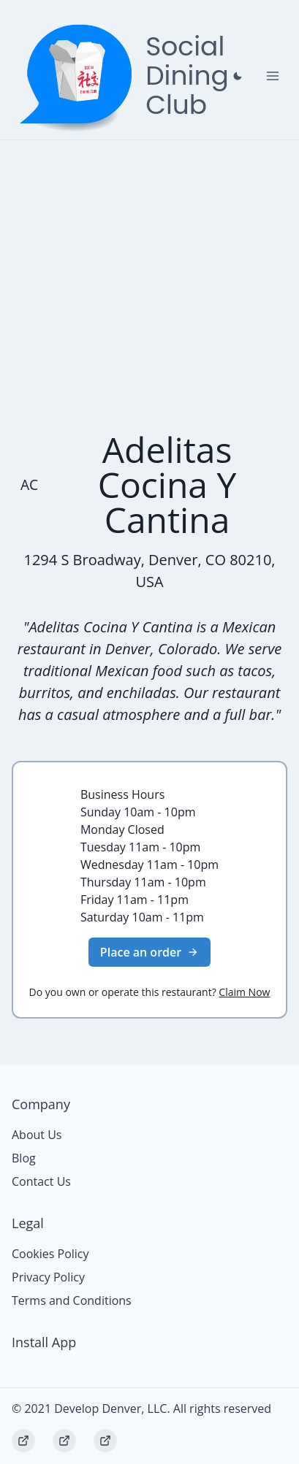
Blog (24, 1158)
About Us (37, 1135)
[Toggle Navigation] (272, 76)
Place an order (149, 952)
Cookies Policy (50, 1254)
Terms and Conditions (72, 1300)
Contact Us (41, 1181)
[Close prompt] (237, 76)
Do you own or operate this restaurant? (149, 992)
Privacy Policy (48, 1277)
